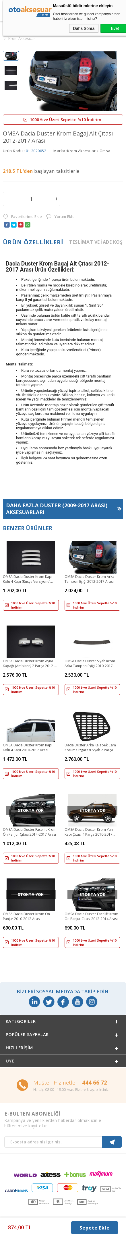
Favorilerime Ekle (22, 216)
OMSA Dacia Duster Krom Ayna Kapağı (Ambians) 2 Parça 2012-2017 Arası (28, 664)
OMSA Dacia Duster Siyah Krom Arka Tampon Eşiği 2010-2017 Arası (90, 664)
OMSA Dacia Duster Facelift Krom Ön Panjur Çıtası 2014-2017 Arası (30, 832)
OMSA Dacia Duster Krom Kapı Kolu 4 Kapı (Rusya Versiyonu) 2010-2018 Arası (27, 579)
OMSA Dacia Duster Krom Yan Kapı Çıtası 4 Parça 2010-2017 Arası (89, 832)
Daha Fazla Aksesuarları (56, 509)
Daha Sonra (84, 28)
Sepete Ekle (95, 1228)
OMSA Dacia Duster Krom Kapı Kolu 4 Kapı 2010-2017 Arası (27, 747)
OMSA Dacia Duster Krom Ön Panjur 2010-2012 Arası (26, 916)
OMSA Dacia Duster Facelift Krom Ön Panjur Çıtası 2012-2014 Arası (91, 916)
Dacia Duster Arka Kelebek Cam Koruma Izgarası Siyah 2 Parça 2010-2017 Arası (90, 748)
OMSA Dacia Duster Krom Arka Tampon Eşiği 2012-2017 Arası (89, 579)
